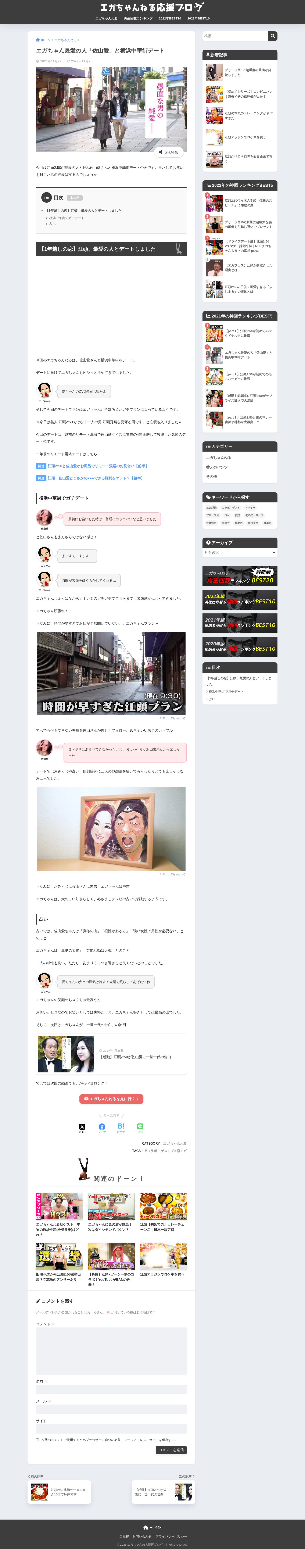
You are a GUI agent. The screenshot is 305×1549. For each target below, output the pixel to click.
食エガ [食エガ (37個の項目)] (267, 523)
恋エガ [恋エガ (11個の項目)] (226, 523)
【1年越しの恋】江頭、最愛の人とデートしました (83, 210)
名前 (42, 1382)
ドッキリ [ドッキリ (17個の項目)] (250, 507)
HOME (152, 1527)
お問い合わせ (142, 1536)
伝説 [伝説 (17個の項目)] (237, 515)
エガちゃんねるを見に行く (111, 1099)
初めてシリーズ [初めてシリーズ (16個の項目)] (254, 515)
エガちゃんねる (106, 18)
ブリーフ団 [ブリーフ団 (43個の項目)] (212, 515)
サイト (41, 1421)
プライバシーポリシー (171, 1536)
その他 (211, 477)
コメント (45, 1324)
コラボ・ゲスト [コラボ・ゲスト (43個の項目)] (231, 507)
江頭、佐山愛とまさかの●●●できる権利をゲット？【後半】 (95, 478)
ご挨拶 (124, 1536)
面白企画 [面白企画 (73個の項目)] (253, 523)
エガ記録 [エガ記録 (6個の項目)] (211, 507)
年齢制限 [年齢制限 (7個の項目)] (211, 523)
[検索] (272, 36)
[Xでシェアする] (82, 1129)
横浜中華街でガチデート (66, 218)
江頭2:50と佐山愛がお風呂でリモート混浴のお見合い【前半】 (98, 466)
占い (52, 224)
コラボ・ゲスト (159, 1151)
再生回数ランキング (138, 18)
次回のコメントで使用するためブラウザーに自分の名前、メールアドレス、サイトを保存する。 (109, 1440)
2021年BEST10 (198, 18)
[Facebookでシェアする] (102, 1129)
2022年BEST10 (170, 18)
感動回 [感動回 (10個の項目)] (239, 523)
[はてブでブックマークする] (121, 1129)
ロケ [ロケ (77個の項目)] (227, 515)
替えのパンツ (217, 467)
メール (43, 1401)
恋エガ (182, 1151)
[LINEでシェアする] (140, 1129)
